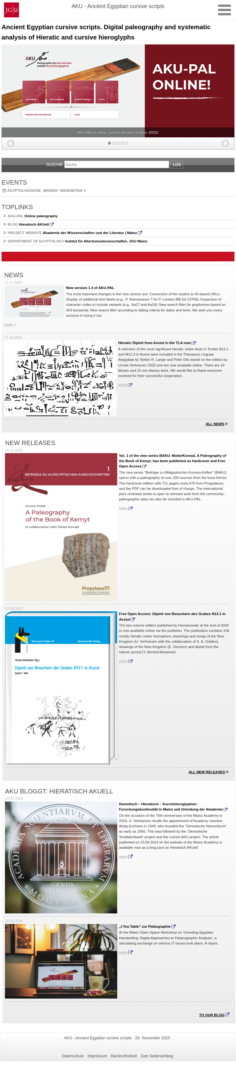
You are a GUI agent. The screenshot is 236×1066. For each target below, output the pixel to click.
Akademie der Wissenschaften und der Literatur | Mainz (72, 233)
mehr (8, 324)
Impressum (97, 1056)
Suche (54, 164)
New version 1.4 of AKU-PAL (90, 288)
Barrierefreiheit (124, 1056)
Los (177, 164)
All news (215, 424)
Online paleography (33, 216)
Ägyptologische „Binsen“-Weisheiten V (46, 190)
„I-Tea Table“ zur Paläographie (145, 926)
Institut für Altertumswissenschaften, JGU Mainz (77, 241)
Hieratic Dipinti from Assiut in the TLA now (154, 343)
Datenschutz (73, 1056)
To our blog (211, 1015)
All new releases (206, 772)
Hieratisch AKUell (28, 224)
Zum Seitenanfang (157, 1056)
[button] (11, 143)
